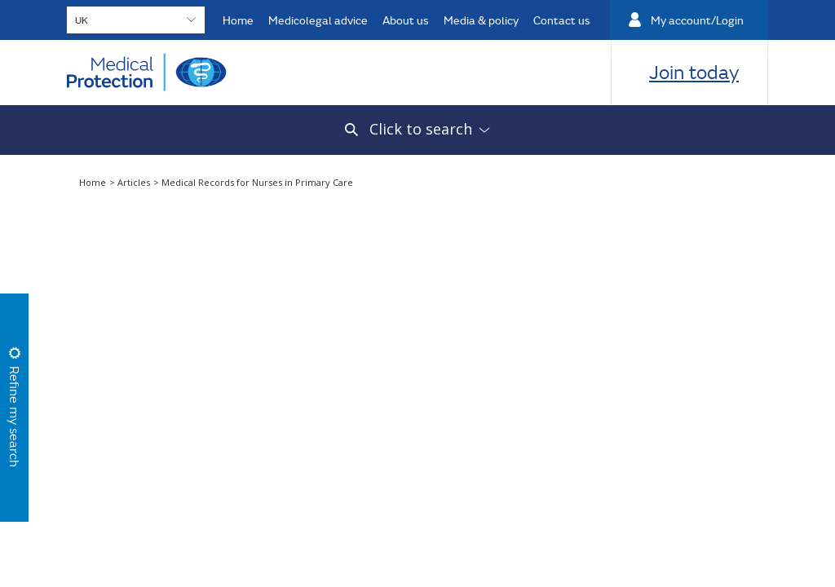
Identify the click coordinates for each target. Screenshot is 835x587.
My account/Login (697, 20)
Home (238, 20)
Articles (134, 182)
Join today (694, 72)
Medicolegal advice (318, 20)
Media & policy (481, 20)
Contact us (561, 20)
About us (405, 20)
